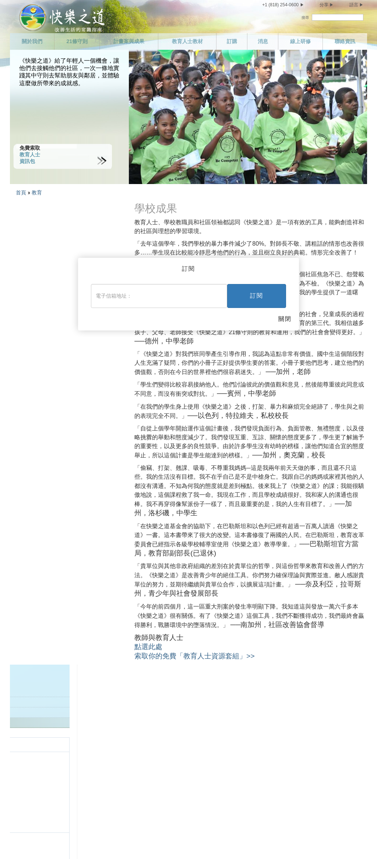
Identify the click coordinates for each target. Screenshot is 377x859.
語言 (353, 4)
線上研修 (300, 41)
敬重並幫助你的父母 (150, 710)
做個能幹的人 (240, 736)
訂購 (232, 41)
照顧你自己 (41, 788)
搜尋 (305, 17)
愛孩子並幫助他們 (147, 697)
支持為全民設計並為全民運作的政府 (168, 775)
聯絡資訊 (345, 41)
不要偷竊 (137, 814)
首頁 (21, 192)
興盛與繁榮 (238, 795)
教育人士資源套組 (34, 239)
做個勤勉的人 (240, 723)
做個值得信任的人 (245, 697)
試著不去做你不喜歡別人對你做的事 (266, 762)
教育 (37, 192)
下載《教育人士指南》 (39, 250)
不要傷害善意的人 (147, 788)
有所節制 (38, 801)
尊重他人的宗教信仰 (248, 749)
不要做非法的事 (145, 762)
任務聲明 (38, 710)
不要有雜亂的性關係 (51, 814)
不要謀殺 (137, 749)
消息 (263, 41)
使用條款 (288, 843)
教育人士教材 (187, 41)
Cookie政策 (334, 843)
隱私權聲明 (265, 843)
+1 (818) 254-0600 (280, 4)
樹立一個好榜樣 (145, 723)
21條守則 (77, 41)
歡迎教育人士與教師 (37, 229)
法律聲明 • (312, 843)
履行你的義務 (240, 710)
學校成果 (25, 260)
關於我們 (32, 41)
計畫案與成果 (128, 41)
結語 (230, 808)
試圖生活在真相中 (147, 736)
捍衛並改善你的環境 (150, 801)
